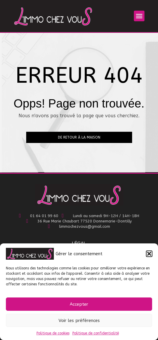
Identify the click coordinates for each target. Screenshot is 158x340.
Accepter (79, 304)
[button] (149, 254)
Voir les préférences (79, 320)
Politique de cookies (52, 333)
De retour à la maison (79, 137)
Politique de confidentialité (95, 333)
